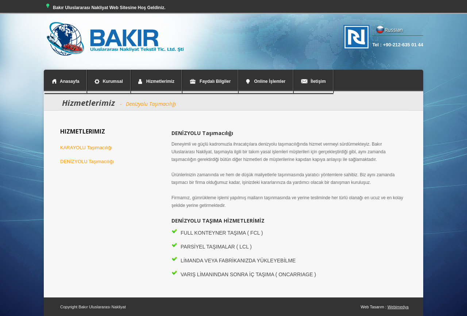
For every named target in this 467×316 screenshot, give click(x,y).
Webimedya (398, 307)
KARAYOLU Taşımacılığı (86, 147)
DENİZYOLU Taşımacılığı (87, 161)
